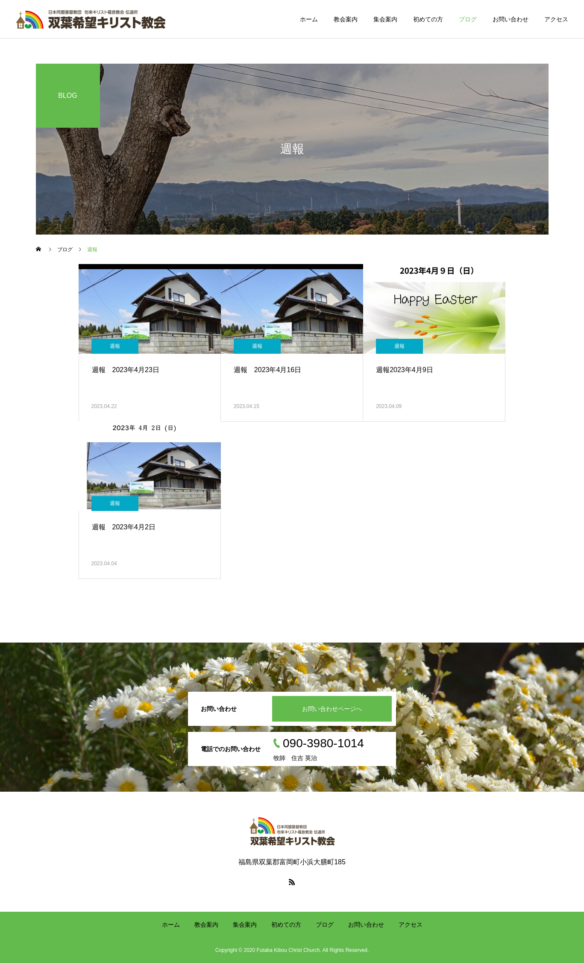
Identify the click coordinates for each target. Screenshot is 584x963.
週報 (115, 346)
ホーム (309, 19)
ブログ (468, 19)
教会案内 (346, 19)
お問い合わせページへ (332, 708)
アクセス (556, 19)
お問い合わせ (510, 19)
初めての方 (428, 19)
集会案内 (385, 19)
